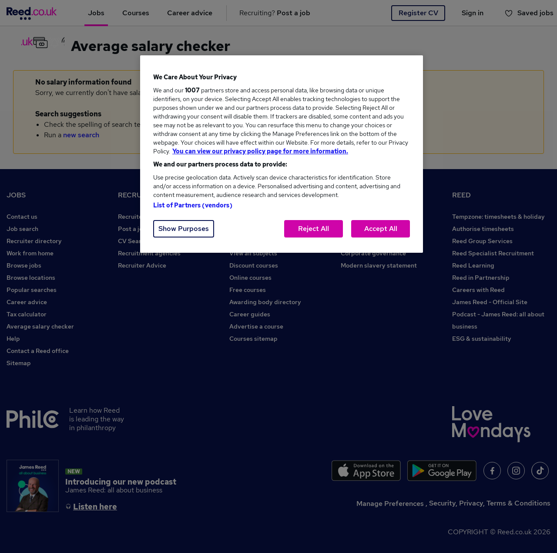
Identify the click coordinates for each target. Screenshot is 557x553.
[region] (281, 154)
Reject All (313, 228)
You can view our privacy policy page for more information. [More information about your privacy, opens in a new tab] (260, 151)
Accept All (380, 228)
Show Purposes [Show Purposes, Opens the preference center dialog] (183, 228)
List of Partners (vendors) (192, 205)
